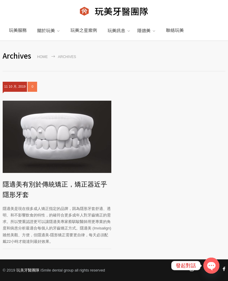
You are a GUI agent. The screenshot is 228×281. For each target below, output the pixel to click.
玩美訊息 (116, 30)
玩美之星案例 (83, 30)
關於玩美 (46, 30)
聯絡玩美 (175, 30)
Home (42, 57)
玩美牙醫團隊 (27, 270)
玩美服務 (18, 30)
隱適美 (144, 30)
